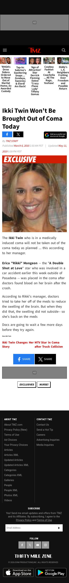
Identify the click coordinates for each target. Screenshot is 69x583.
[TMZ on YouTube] (37, 545)
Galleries (9, 480)
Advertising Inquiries (48, 439)
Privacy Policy (24, 520)
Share (23, 359)
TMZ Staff (12, 141)
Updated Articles (13, 460)
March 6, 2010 (22, 145)
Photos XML (11, 495)
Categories (10, 470)
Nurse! (43, 384)
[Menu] (5, 50)
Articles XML (11, 455)
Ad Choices (10, 439)
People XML (11, 490)
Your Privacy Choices (16, 444)
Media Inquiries (45, 444)
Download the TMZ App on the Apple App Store (18, 572)
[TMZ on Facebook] (22, 545)
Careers (41, 434)
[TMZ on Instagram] (45, 545)
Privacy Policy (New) (15, 429)
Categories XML (13, 475)
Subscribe (59, 527)
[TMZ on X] (30, 545)
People (8, 485)
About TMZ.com (13, 424)
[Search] (64, 50)
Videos (8, 500)
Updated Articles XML (16, 465)
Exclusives (26, 384)
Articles (8, 449)
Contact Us (43, 424)
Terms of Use (11, 434)
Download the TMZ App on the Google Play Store (51, 572)
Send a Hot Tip (45, 429)
